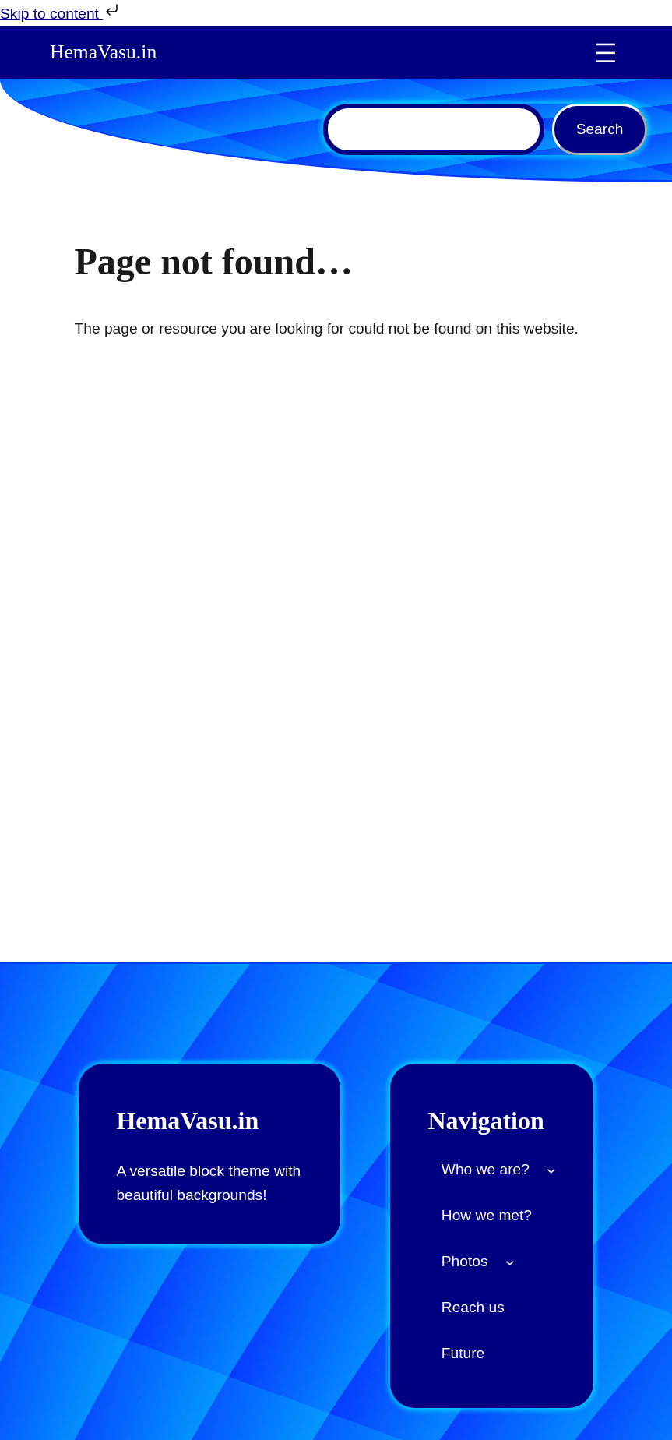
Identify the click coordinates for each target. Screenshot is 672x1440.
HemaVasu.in (103, 52)
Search (600, 129)
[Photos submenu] (510, 1262)
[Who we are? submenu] (551, 1170)
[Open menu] (605, 53)
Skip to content (60, 11)
